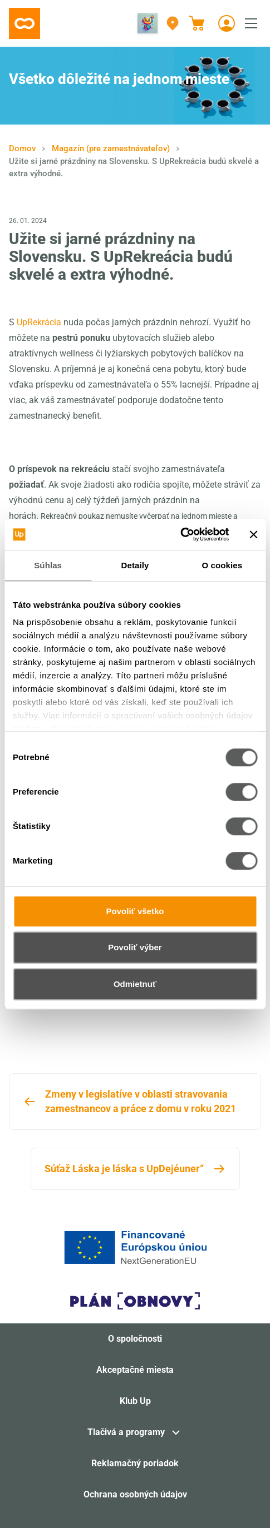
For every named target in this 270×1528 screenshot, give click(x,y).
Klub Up (135, 1401)
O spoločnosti (135, 1338)
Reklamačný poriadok (135, 1463)
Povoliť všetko (135, 911)
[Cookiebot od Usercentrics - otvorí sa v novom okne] (180, 534)
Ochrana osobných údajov (135, 1494)
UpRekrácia (39, 322)
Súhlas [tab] (48, 565)
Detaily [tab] (135, 565)
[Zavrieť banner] (253, 534)
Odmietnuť (135, 984)
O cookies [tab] (222, 565)
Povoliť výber (134, 947)
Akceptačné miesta (135, 1370)
